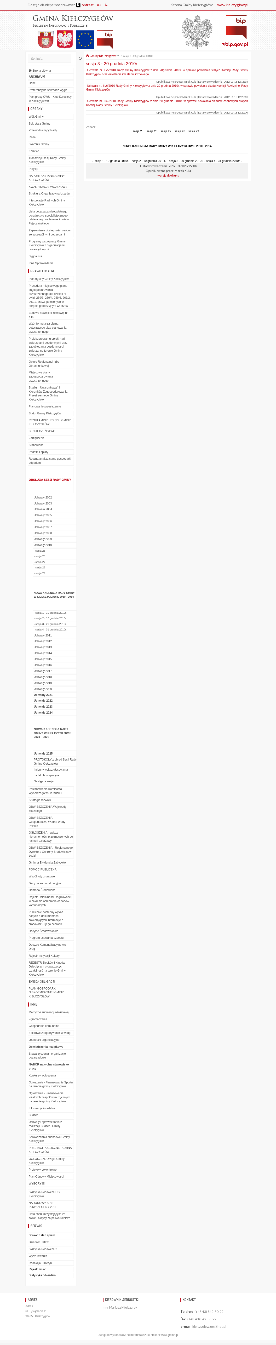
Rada (32, 137)
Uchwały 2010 (43, 545)
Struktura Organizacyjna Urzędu (49, 193)
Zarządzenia (37, 438)
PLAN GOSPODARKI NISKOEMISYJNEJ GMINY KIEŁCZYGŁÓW (46, 992)
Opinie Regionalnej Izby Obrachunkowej (44, 363)
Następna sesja (44, 781)
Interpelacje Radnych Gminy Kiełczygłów (47, 202)
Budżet (33, 1115)
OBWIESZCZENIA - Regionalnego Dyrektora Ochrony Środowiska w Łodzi (51, 852)
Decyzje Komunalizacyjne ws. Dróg (48, 946)
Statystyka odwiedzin (42, 1275)
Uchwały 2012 (43, 641)
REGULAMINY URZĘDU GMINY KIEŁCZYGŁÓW (50, 422)
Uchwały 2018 (43, 677)
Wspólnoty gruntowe (42, 876)
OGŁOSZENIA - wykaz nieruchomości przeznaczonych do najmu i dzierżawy (51, 836)
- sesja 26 (39, 556)
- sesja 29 (39, 573)
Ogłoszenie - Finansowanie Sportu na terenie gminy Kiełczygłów (51, 1084)
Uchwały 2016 (43, 665)
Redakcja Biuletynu (41, 1263)
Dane (32, 83)
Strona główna (40, 70)
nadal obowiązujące (46, 775)
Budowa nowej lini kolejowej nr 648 (48, 315)
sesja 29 (193, 131)
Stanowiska (36, 445)
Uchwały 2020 (43, 689)
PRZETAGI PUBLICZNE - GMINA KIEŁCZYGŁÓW (50, 1150)
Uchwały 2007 (43, 527)
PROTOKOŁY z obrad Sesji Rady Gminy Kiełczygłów (55, 761)
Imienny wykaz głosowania (51, 769)
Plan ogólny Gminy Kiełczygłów (49, 278)
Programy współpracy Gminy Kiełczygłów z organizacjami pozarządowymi (47, 245)
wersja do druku (168, 175)
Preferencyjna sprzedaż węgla (48, 90)
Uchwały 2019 (43, 683)
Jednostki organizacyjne (44, 1040)
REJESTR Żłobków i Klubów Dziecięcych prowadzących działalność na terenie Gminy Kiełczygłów (47, 968)
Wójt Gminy (36, 116)
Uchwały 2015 (43, 659)
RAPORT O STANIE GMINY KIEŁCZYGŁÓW (47, 178)
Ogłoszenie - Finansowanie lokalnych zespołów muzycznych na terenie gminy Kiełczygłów (49, 1097)
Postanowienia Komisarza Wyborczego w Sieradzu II (45, 791)
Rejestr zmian (37, 1269)
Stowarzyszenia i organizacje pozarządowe (47, 1055)
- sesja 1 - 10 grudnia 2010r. (50, 612)
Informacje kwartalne (42, 1108)
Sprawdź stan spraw (42, 1235)
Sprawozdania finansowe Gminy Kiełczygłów (49, 1139)
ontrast (85, 5)
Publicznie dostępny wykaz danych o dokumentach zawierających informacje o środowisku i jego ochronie (46, 918)
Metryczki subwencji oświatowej (49, 1012)
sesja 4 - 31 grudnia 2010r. (223, 161)
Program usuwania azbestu (46, 937)
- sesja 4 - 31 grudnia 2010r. (50, 629)
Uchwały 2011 (43, 635)
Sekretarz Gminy (39, 123)
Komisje (34, 151)
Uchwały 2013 (43, 647)
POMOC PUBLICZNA (43, 869)
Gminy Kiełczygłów (101, 56)
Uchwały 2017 (43, 671)
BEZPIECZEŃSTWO (42, 431)
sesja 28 (179, 131)
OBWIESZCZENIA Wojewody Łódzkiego (47, 809)
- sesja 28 (39, 567)
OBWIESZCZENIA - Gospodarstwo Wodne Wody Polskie (47, 822)
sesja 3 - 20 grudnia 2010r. (138, 55)
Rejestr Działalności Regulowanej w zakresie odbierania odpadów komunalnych (50, 901)
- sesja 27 (39, 562)
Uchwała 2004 (43, 509)
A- (106, 5)
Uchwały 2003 (43, 503)
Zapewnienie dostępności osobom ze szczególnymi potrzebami (50, 232)
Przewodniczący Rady (43, 130)
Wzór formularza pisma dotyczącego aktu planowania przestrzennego (47, 327)
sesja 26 (152, 131)
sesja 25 (138, 131)
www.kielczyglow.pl (232, 5)
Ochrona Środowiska (42, 890)
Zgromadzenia (38, 1019)
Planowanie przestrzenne (45, 406)
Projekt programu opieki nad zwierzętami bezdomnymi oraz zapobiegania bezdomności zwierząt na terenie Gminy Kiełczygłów (48, 346)
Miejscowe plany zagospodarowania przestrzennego (41, 376)
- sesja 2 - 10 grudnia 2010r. (50, 618)
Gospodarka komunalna (44, 1026)
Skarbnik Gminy (39, 144)
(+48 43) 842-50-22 (209, 1312)
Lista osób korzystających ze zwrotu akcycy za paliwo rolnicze (49, 1216)
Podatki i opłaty (38, 452)
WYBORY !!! (37, 1183)
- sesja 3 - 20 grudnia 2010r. (50, 624)
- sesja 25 (39, 550)
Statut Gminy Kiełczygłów (45, 413)
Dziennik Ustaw (39, 1242)
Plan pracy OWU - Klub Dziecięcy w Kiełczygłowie (50, 99)
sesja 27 (166, 131)
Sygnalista (35, 256)
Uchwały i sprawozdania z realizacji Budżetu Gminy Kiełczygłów (45, 1126)
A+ (99, 5)
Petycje (33, 169)
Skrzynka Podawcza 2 (43, 1249)
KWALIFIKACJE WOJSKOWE (48, 187)
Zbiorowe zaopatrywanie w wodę (49, 1033)
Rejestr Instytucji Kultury (44, 955)
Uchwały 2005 (43, 515)
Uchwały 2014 (43, 653)
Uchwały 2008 (43, 533)
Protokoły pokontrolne (43, 1169)
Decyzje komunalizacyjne (45, 883)
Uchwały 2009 (43, 539)
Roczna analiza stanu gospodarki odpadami (50, 460)
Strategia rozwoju (40, 800)
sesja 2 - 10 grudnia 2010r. (149, 161)
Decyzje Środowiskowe (43, 931)
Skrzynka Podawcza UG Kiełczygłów (44, 1194)
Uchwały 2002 (43, 497)
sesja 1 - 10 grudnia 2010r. (112, 161)
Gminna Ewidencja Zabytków (47, 862)
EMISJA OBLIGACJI (42, 981)
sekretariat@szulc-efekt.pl (143, 1335)
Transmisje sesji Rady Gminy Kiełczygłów (47, 160)
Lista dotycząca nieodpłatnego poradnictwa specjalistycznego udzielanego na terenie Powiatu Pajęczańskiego (49, 217)
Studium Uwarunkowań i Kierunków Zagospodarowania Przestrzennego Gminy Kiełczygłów (48, 393)
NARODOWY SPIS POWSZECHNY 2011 (43, 1205)
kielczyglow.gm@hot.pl (209, 1326)
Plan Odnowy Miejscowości (46, 1176)
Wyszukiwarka (38, 1256)
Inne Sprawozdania (41, 263)
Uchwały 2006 (43, 521)
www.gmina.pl (169, 1335)
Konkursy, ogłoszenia (42, 1075)
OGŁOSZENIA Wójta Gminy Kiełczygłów (46, 1161)
